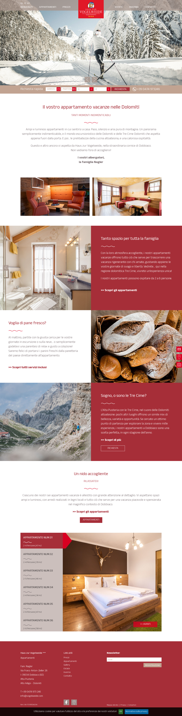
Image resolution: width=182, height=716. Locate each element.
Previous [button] (87, 79)
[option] (91, 42)
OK (120, 712)
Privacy (123, 705)
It (25, 3)
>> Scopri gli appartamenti (91, 512)
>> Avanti (145, 624)
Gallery (67, 665)
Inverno (67, 672)
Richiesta (113, 448)
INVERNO (134, 7)
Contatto (150, 7)
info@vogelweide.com (31, 696)
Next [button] (94, 79)
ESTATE (119, 7)
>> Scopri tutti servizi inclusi (27, 367)
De (21, 3)
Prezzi (67, 7)
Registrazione (152, 665)
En (28, 3)
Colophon (132, 705)
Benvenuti (26, 7)
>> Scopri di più (111, 440)
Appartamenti (47, 7)
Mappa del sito (112, 705)
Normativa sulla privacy (136, 712)
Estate (67, 669)
